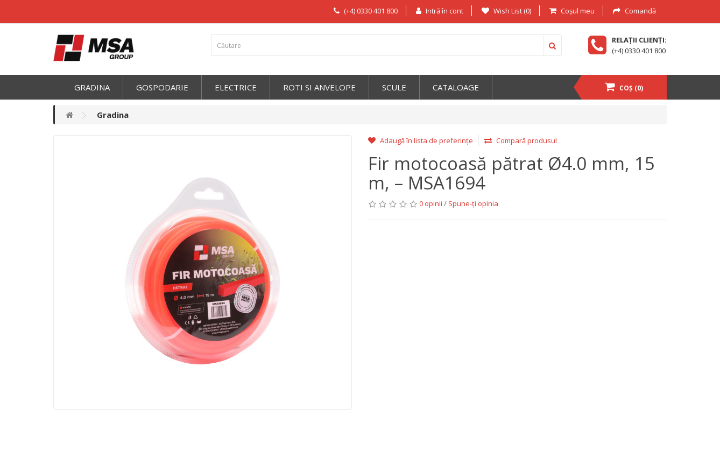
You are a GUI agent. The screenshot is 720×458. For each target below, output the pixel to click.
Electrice (236, 87)
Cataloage (456, 87)
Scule (394, 87)
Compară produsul (520, 140)
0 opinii (430, 203)
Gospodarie (162, 87)
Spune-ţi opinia (473, 203)
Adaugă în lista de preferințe (420, 140)
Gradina (92, 87)
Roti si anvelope (319, 87)
